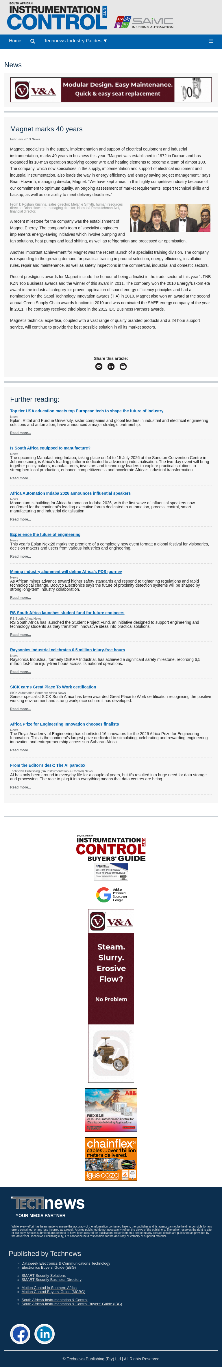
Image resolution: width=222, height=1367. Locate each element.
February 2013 (20, 139)
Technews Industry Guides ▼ (76, 40)
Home (15, 40)
